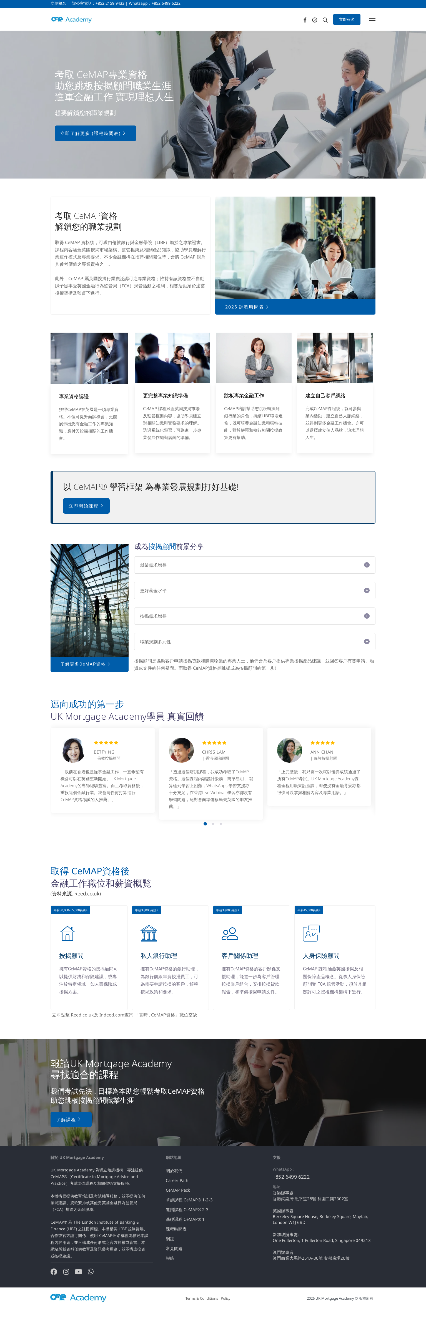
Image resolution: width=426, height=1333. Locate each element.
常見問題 (174, 1270)
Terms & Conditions (202, 1320)
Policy (225, 1320)
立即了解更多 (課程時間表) (93, 156)
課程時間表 (176, 1251)
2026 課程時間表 (247, 329)
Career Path (177, 1202)
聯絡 (170, 1280)
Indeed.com (111, 1037)
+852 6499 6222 (291, 1199)
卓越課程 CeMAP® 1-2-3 (189, 1222)
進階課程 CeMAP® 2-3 (187, 1231)
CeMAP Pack (178, 1212)
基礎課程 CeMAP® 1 (185, 1241)
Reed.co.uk (82, 1037)
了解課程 (69, 1142)
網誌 (170, 1261)
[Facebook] (320, 30)
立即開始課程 (86, 528)
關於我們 (174, 1193)
